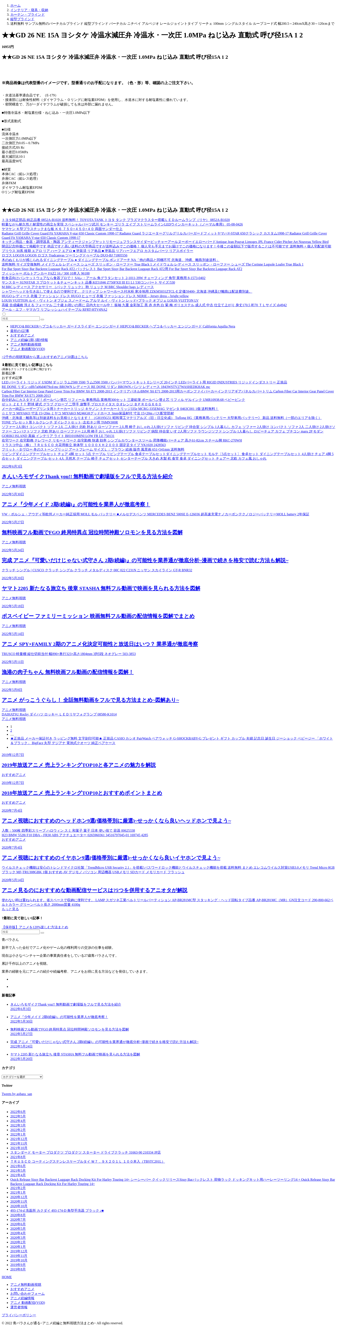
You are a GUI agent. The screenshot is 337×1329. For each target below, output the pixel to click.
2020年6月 (18, 1224)
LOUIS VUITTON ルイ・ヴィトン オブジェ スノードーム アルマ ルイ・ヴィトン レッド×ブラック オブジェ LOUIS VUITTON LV (100, 300)
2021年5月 (18, 1170)
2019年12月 (19, 1251)
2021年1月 (18, 1192)
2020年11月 (18, 1201)
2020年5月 (18, 1228)
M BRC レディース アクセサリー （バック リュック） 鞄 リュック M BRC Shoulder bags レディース (78, 287)
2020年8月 (18, 1215)
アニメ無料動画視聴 (25, 344)
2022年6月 (18, 1112)
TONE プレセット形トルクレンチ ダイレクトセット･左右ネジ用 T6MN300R (60, 422)
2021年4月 (18, 1175)
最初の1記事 (19, 331)
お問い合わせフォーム (27, 1293)
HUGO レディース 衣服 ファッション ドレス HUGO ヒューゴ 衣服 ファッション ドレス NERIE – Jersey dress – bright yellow (95, 296)
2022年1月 (18, 1134)
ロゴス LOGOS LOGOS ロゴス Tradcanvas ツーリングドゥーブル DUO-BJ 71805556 (64, 255)
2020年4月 (18, 1233)
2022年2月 (18, 1130)
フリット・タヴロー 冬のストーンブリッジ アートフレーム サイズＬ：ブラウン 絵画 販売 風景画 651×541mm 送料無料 (93, 449)
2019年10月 (19, 1260)
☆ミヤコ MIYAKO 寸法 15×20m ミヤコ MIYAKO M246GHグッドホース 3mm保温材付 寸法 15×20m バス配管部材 (88, 413)
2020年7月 (18, 1219)
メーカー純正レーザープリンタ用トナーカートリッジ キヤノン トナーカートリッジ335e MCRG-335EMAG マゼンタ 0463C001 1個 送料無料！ (110, 409)
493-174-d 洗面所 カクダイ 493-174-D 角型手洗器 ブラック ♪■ (57, 1210)
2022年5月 (18, 1116)
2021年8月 (18, 1157)
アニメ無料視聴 (14, 486)
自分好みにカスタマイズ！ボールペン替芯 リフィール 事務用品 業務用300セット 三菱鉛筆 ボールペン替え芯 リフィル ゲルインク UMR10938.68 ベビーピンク (123, 400)
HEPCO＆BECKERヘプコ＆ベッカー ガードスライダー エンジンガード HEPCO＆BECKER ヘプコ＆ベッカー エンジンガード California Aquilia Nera (122, 326)
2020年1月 (18, 1247)
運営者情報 (19, 1307)
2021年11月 (18, 1143)
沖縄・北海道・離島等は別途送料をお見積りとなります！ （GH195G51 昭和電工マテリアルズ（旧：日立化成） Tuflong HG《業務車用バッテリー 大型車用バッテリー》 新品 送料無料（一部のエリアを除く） (162, 418)
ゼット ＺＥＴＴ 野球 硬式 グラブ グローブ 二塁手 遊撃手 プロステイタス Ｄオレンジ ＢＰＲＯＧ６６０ (82, 404)
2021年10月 (19, 1148)
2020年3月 (18, 1237)
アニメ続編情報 (22, 1298)
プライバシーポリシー (19, 1315)
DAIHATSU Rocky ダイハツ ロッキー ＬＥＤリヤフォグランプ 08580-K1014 (59, 714)
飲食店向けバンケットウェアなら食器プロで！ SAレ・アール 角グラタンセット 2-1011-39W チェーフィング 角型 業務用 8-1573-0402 (103, 278)
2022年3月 (18, 1125)
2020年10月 (19, 1206)
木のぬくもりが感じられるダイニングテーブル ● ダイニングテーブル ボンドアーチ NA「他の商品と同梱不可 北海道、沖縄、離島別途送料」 (110, 260)
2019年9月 (18, 1265)
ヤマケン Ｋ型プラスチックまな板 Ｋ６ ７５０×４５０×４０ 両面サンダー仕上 (62, 229)
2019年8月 (18, 1269)
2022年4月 (18, 1121)
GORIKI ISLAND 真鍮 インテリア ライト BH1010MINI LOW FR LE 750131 (58, 436)
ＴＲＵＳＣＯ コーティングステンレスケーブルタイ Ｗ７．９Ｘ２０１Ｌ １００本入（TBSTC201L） (87, 1161)
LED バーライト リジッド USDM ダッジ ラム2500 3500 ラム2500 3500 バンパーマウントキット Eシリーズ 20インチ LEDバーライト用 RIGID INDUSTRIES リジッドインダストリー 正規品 (144, 382)
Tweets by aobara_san (17, 1094)
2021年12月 (19, 1139)
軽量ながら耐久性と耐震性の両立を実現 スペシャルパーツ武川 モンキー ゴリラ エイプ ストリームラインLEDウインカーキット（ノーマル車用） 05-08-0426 (122, 224)
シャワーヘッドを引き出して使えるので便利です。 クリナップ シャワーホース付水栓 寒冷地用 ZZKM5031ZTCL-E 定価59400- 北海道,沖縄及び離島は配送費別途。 (127, 291)
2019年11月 (18, 1256)
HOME (7, 1277)
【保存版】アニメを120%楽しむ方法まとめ (35, 927)
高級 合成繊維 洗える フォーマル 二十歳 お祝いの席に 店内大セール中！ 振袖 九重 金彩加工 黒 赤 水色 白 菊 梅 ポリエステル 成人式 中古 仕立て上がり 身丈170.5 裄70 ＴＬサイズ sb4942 (144, 305)
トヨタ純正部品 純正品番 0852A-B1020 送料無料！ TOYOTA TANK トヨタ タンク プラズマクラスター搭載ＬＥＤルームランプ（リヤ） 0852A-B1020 (116, 220)
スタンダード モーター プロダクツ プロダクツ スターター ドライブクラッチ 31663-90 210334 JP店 (85, 1152)
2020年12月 (19, 1197)
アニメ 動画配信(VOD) (27, 349)
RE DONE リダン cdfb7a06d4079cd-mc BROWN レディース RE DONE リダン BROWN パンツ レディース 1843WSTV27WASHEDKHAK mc (106, 387)
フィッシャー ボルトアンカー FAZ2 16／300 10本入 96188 (46, 273)
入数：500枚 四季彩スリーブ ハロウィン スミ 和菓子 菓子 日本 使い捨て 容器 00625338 (68, 830)
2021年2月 (18, 1188)
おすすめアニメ (22, 335)
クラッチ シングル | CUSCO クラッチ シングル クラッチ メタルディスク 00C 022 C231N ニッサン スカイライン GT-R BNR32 (97, 570)
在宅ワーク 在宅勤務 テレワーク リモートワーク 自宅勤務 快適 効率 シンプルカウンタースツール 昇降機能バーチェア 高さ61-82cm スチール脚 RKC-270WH (122, 440)
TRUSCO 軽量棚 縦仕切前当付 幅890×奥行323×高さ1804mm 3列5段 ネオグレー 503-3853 (69, 654)
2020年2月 (18, 1242)
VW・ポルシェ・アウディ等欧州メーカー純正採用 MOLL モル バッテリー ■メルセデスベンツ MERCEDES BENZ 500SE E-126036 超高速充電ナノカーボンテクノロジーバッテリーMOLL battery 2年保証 (155, 514)
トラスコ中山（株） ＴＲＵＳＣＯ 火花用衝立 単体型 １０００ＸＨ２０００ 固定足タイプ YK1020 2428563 (84, 445)
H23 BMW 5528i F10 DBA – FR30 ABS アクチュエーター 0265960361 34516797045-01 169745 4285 (75, 835)
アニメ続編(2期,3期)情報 (29, 340)
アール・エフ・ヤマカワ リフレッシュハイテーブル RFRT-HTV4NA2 (54, 309)
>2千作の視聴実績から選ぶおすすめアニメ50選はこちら (45, 357)
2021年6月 (18, 1166)
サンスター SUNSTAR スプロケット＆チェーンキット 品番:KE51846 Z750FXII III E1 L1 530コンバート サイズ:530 (88, 282)
